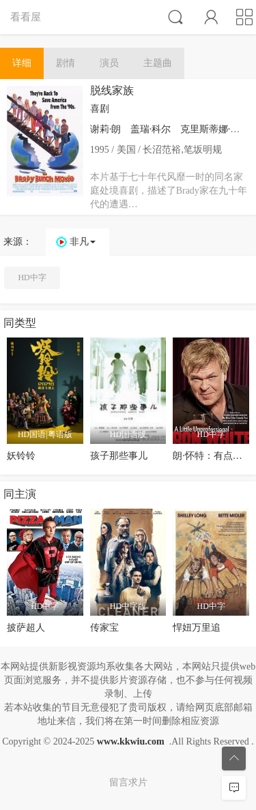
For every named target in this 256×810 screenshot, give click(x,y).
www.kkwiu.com (131, 741)
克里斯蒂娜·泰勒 (215, 129)
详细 (21, 63)
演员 (109, 63)
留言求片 (128, 782)
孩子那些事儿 (118, 456)
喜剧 (99, 109)
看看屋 (25, 16)
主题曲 (157, 63)
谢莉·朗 (106, 129)
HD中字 (32, 277)
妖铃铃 (21, 456)
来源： (17, 242)
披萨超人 (26, 627)
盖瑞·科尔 (150, 129)
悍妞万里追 (197, 627)
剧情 (65, 63)
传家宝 (104, 627)
